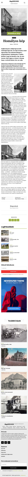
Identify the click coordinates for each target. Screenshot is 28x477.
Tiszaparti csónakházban (7, 416)
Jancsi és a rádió (13, 259)
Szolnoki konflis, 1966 (14, 239)
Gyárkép (3, 198)
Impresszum (23, 475)
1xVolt (11, 251)
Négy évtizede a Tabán (19, 198)
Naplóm (11, 258)
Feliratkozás (14, 271)
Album (14, 31)
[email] (14, 268)
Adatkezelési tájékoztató (18, 274)
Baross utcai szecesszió (7, 392)
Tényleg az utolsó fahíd (14, 252)
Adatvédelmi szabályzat (17, 470)
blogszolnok (14, 206)
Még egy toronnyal (5, 368)
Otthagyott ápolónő (14, 246)
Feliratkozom (14, 467)
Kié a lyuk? (12, 232)
